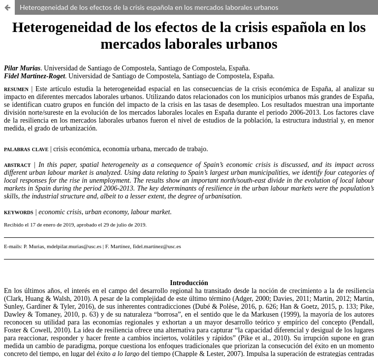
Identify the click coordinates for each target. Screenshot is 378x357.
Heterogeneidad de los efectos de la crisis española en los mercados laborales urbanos (149, 7)
